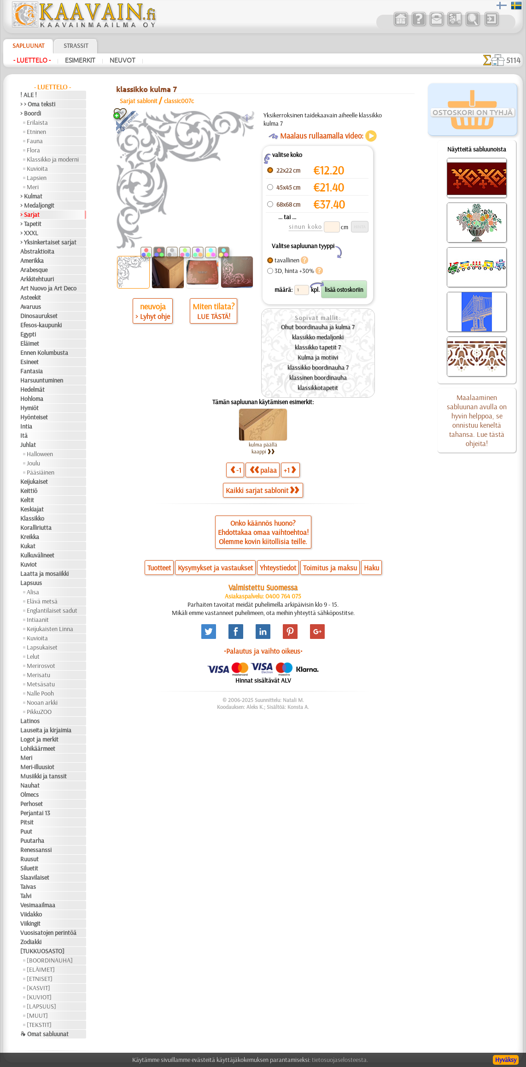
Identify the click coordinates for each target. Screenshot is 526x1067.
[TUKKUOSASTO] (42, 951)
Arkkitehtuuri (37, 279)
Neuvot (122, 60)
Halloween (40, 454)
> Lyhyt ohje (152, 316)
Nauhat (30, 785)
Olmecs (29, 794)
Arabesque (33, 270)
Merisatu (38, 675)
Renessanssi (36, 850)
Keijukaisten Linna (50, 629)
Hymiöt (29, 408)
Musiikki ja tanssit (43, 776)
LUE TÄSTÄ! (213, 316)
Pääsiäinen (40, 472)
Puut (26, 831)
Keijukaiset (34, 481)
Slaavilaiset (34, 877)
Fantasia (31, 371)
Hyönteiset (34, 417)
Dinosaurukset (39, 316)
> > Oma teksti (37, 104)
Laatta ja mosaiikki (44, 573)
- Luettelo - (32, 60)
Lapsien (37, 178)
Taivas (28, 886)
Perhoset (31, 804)
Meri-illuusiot (37, 767)
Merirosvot (41, 665)
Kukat (27, 546)
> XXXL (29, 233)
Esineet (29, 362)
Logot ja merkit (39, 739)
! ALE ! (28, 95)
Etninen (36, 132)
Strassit (76, 45)
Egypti (28, 334)
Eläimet (29, 343)
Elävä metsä (42, 601)
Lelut (33, 656)
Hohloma (31, 398)
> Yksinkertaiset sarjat (48, 242)
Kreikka (29, 537)
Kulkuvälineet (37, 555)
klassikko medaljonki (318, 337)
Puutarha (32, 840)
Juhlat (28, 445)
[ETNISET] (40, 978)
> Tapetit (30, 224)
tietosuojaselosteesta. (340, 1059)
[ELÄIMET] (41, 969)
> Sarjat (30, 214)
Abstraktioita (37, 251)
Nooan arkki (42, 702)
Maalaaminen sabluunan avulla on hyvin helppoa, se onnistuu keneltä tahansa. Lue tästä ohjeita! (477, 420)
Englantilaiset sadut (52, 610)
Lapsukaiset (42, 647)
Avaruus (30, 306)
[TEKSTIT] (39, 1025)
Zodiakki (30, 942)
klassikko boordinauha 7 (318, 367)
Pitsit (27, 822)
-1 (235, 470)
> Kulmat (31, 196)
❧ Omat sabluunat (44, 1034)
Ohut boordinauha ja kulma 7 (318, 327)
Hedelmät (32, 389)
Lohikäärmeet (37, 748)
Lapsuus (31, 583)
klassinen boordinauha (318, 377)
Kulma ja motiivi (318, 357)
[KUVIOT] (39, 997)
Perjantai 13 (35, 813)
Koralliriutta (36, 527)
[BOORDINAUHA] (50, 960)
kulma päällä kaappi (263, 448)
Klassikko (32, 518)
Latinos (30, 721)
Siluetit (29, 868)
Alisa (33, 592)
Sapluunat (28, 45)
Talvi (25, 896)
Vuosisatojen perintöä (48, 932)
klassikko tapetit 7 (318, 347)
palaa (263, 470)
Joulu (33, 463)
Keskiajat (32, 509)
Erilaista (37, 122)
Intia (26, 426)
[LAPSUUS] (41, 1006)
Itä (24, 435)
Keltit (27, 500)
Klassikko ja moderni (53, 159)
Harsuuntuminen (41, 380)
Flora (33, 150)
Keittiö (28, 491)
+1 (290, 470)
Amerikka (32, 260)
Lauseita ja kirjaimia (45, 730)
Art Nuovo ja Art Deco (48, 288)
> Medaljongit (37, 205)
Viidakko (31, 914)
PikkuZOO (39, 711)
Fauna (35, 141)
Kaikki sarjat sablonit (262, 490)
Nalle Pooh (40, 693)
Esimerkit (80, 60)
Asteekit (30, 297)
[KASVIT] (38, 988)
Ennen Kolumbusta (44, 352)
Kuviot (28, 564)
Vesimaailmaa (37, 905)
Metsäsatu (41, 684)
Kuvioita (37, 168)
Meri (33, 187)
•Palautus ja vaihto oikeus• (263, 650)
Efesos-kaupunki (41, 325)
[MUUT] (37, 1015)
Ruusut (29, 859)
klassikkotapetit (318, 387)
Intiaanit (38, 619)
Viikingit (30, 923)
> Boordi (30, 113)
